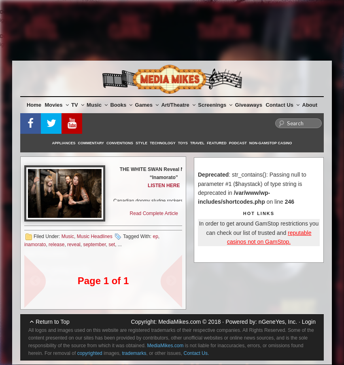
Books (121, 105)
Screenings (215, 105)
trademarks (134, 353)
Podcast (238, 143)
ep (155, 236)
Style (141, 143)
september (94, 244)
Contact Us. (196, 353)
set (111, 244)
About (310, 105)
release (56, 244)
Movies (57, 105)
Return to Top (53, 322)
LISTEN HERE (164, 185)
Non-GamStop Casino (270, 143)
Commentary (91, 143)
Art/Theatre (178, 105)
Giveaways (248, 105)
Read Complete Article (154, 213)
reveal (74, 244)
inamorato (35, 244)
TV (77, 105)
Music (97, 105)
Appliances (64, 143)
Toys (183, 143)
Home (34, 105)
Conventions (119, 143)
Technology (163, 143)
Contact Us (282, 105)
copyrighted (89, 353)
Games (147, 105)
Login (309, 322)
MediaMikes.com (179, 322)
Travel (197, 143)
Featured (216, 143)
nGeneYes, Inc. (278, 322)
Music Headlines (95, 236)
